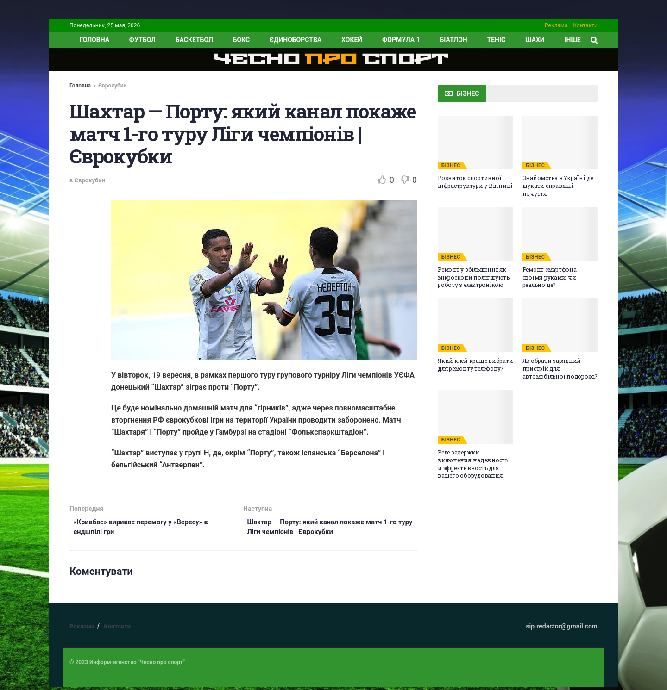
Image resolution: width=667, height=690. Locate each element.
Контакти (585, 25)
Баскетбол (194, 40)
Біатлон (453, 40)
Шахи (535, 40)
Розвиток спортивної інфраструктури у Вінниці (475, 181)
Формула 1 (401, 40)
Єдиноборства (295, 40)
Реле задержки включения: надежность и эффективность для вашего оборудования (473, 463)
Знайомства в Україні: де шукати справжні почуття (557, 185)
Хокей (351, 40)
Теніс (496, 40)
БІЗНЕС (450, 165)
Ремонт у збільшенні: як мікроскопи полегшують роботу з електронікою (474, 277)
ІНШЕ (572, 40)
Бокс (241, 40)
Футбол (142, 40)
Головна (80, 85)
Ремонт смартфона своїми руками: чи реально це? (549, 277)
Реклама (556, 25)
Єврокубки (112, 85)
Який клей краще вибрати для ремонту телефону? (475, 364)
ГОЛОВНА (94, 40)
